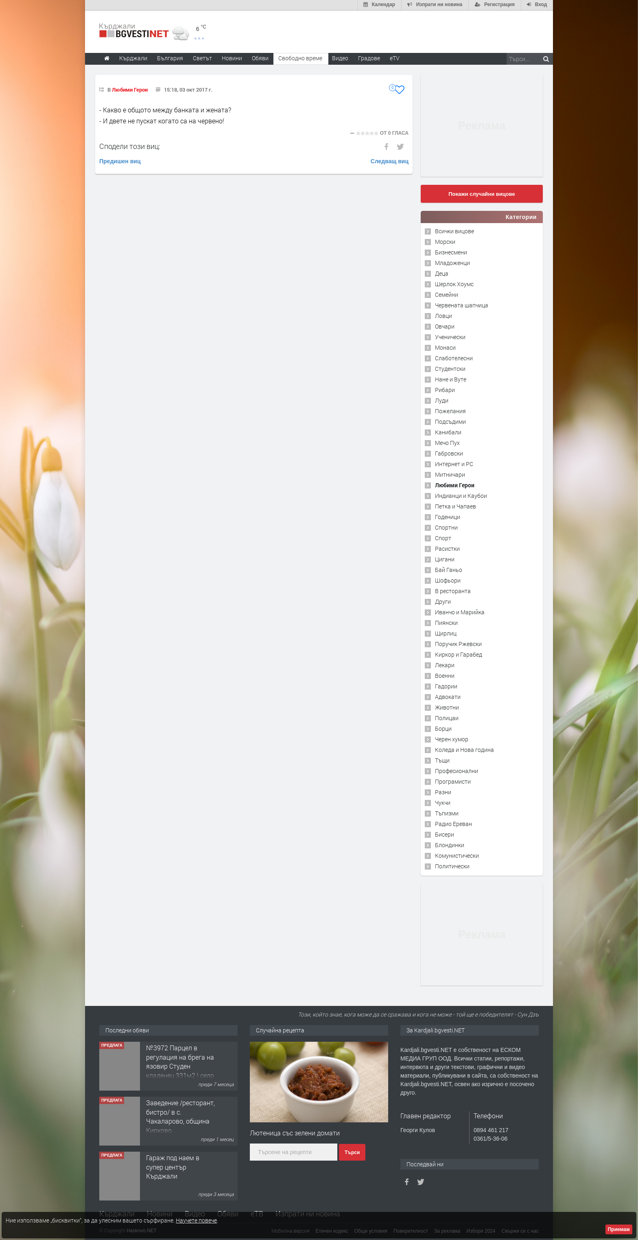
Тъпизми (447, 812)
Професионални (456, 770)
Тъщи (442, 759)
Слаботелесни (454, 357)
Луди (441, 399)
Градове (369, 57)
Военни (444, 675)
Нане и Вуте (450, 378)
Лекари (444, 664)
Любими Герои (130, 88)
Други (443, 601)
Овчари (444, 325)
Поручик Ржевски (458, 643)
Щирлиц (446, 632)
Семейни (446, 294)
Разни (443, 791)
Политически (452, 865)
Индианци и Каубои (461, 495)
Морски (445, 241)
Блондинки (449, 844)
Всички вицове (454, 230)
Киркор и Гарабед (458, 653)
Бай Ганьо (448, 569)
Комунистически (457, 855)
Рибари (445, 389)
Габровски (449, 452)
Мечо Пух (447, 442)
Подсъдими (450, 421)
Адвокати (448, 696)
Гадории (446, 685)
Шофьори (448, 579)
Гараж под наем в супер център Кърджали (172, 1166)
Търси (352, 1152)
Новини (232, 57)
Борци (443, 728)
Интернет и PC (454, 463)
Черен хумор (451, 738)
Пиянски (446, 622)
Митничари (450, 474)
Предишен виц (120, 160)
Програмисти (453, 780)
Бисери (444, 833)
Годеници (447, 516)
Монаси (445, 347)
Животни (447, 706)
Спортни (446, 526)
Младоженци (452, 262)
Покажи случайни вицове (481, 193)
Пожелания (450, 410)
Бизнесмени (451, 251)
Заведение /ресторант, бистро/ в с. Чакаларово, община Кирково (180, 1116)
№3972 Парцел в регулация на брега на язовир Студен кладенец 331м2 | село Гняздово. (180, 1065)
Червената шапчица (461, 304)
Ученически (450, 336)
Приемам (619, 1229)
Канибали (448, 431)
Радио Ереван (453, 823)
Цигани (444, 558)
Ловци (443, 315)
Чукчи (442, 802)
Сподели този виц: (129, 145)
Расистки (447, 548)
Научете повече (196, 1220)
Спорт (443, 537)
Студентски (450, 368)
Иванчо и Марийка (460, 611)
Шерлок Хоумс (454, 283)
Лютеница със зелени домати (295, 1132)
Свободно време (300, 57)
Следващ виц (390, 160)
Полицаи (447, 717)
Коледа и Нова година (464, 749)
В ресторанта (453, 590)
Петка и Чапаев (455, 505)
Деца (441, 272)
